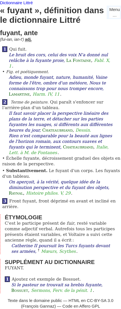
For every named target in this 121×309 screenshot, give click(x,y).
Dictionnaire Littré (16, 2)
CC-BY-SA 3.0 (100, 300)
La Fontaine (78, 60)
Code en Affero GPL (81, 306)
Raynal (16, 193)
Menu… (114, 12)
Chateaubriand (57, 130)
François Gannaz (38, 306)
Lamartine (19, 94)
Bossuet (19, 290)
